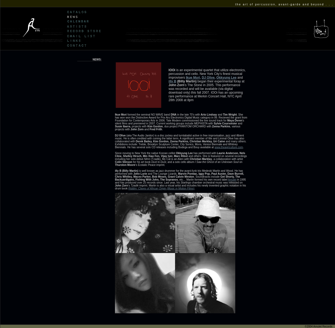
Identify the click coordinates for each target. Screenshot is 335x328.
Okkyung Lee (226, 77)
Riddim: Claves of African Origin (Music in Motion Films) (161, 188)
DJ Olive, (208, 77)
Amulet (232, 179)
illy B (172, 81)
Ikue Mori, (193, 77)
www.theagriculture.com (228, 147)
